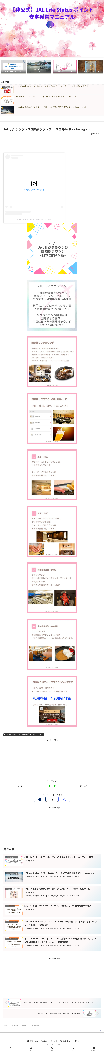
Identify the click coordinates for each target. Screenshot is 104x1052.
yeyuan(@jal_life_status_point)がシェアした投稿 (34, 219)
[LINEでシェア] (52, 786)
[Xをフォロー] (52, 799)
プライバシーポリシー (52, 1045)
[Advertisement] (52, 142)
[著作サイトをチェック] (47, 799)
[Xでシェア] (19, 786)
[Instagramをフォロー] (57, 799)
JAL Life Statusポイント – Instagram (16, 735)
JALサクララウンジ (37, 735)
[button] (84, 786)
